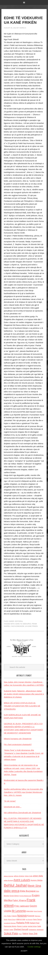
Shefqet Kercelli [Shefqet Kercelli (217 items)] (21, 929)
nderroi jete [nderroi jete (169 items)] (20, 919)
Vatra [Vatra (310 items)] (25, 933)
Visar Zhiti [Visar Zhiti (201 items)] (32, 934)
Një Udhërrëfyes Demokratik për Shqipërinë (22, 813)
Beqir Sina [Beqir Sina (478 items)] (34, 885)
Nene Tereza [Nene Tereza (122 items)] (37, 919)
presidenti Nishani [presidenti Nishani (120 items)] (10, 923)
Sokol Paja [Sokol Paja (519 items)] (11, 933)
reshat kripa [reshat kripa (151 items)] (32, 926)
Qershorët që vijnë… (13, 807)
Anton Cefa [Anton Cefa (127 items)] (28, 876)
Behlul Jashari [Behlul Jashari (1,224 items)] (15, 885)
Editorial (19, 621)
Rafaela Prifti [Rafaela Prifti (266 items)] (22, 923)
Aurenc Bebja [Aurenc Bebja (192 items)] (36, 880)
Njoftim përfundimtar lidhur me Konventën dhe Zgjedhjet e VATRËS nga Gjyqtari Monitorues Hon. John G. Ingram (23, 792)
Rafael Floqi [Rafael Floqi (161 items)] (34, 923)
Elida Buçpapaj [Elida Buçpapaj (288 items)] (27, 891)
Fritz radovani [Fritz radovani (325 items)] (21, 906)
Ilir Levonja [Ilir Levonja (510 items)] (19, 910)
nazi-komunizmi (17, 626)
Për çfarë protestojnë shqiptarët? (18, 744)
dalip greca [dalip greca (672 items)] (11, 890)
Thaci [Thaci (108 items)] (20, 934)
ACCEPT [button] (24, 951)
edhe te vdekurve (23, 624)
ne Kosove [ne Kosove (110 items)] (29, 919)
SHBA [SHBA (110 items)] (11, 929)
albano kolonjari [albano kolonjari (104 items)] (8, 876)
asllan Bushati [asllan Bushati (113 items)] (8, 880)
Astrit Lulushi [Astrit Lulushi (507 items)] (21, 880)
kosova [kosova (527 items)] (22, 915)
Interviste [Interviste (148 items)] (29, 911)
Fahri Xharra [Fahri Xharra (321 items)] (19, 900)
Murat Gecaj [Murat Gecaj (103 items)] (11, 919)
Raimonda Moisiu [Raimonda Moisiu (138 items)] (10, 926)
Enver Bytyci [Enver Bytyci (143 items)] (14, 896)
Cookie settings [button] (34, 947)
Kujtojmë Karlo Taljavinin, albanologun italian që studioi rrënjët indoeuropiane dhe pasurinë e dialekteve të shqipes (24, 694)
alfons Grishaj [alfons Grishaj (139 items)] (19, 876)
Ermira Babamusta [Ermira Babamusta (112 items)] (25, 896)
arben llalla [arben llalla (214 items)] (38, 876)
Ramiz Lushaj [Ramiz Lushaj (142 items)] (22, 926)
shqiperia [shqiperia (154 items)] (32, 930)
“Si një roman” (10, 801)
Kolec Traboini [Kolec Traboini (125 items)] (12, 916)
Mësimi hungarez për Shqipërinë (17, 739)
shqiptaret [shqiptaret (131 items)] (39, 930)
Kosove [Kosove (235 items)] (30, 916)
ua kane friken (31, 626)
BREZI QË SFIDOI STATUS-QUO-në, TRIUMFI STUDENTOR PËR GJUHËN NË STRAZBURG (22, 706)
